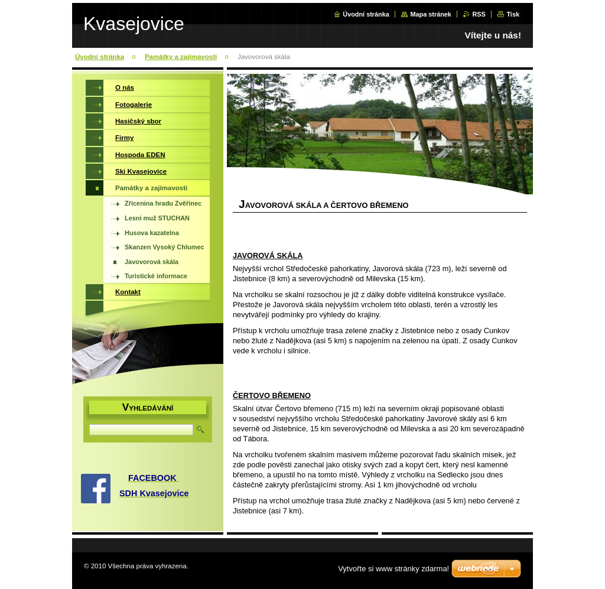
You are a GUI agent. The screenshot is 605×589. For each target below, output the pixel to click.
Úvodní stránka (366, 14)
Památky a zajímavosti (181, 56)
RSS (478, 14)
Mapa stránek (430, 14)
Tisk (512, 14)
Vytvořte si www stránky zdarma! (393, 568)
